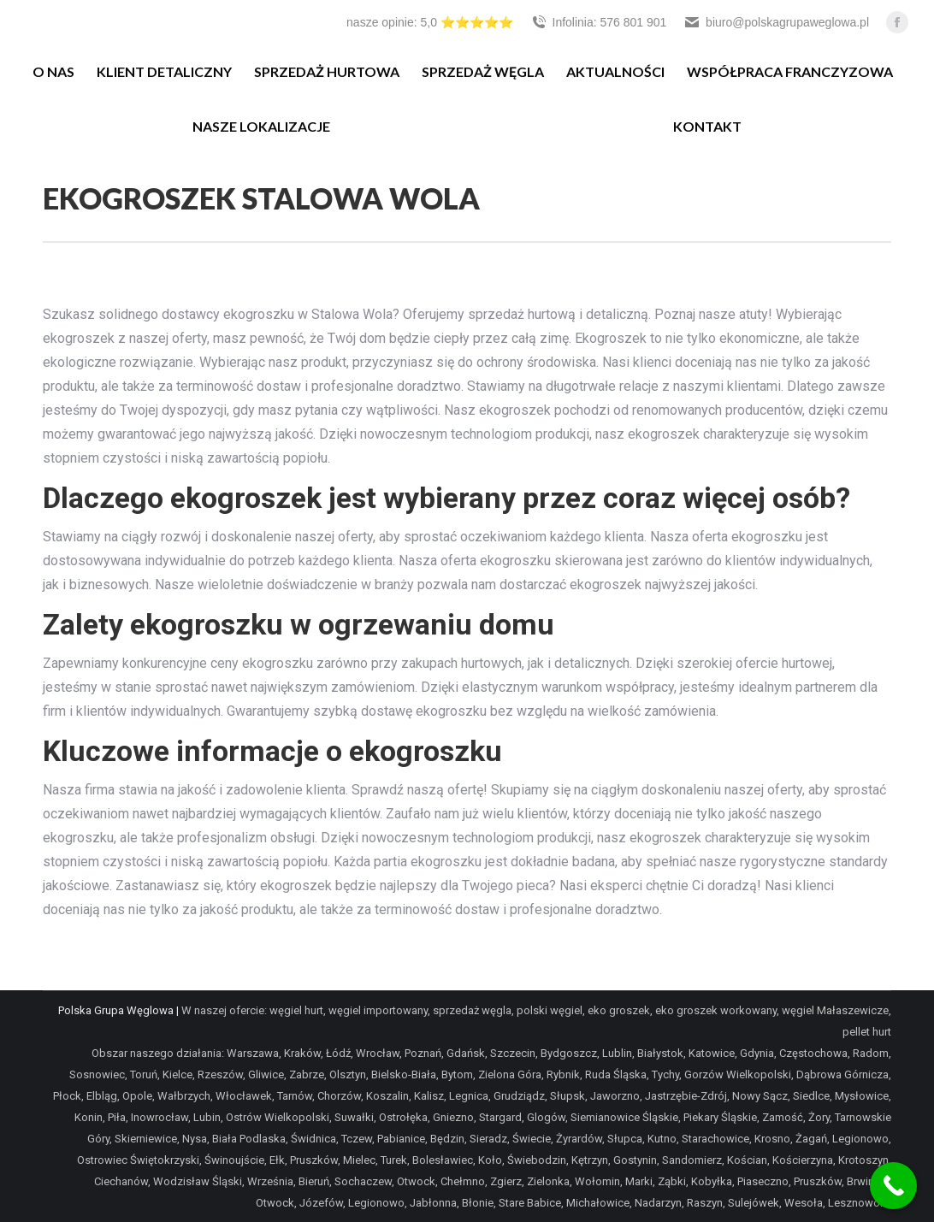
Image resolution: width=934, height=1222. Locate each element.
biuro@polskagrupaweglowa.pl (776, 22)
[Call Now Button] (893, 1185)
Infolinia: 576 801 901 (598, 22)
